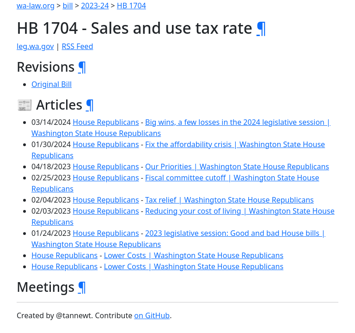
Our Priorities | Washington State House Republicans (237, 166)
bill (68, 5)
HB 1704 (131, 5)
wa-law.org (36, 5)
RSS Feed (77, 46)
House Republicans (106, 122)
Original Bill (51, 84)
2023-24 (95, 5)
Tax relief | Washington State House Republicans (229, 200)
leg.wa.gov (35, 46)
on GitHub (152, 315)
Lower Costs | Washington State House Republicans (193, 255)
